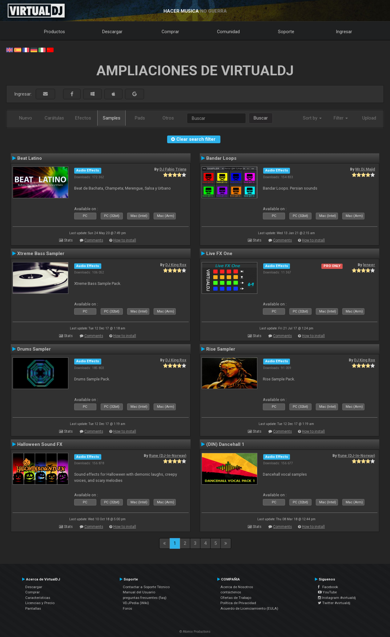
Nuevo (25, 118)
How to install (124, 240)
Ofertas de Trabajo (235, 598)
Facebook (328, 587)
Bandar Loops (221, 158)
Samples (111, 118)
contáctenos (230, 592)
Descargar (112, 31)
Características (37, 598)
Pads (140, 118)
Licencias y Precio (39, 603)
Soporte (286, 31)
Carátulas (54, 118)
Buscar (261, 118)
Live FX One (219, 253)
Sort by (312, 118)
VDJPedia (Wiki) (136, 603)
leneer (369, 265)
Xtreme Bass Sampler (40, 253)
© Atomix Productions (195, 632)
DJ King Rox (175, 265)
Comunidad (228, 31)
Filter (341, 118)
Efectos (83, 118)
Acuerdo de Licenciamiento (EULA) (249, 608)
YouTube (327, 592)
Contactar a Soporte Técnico (146, 587)
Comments (93, 240)
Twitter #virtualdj (334, 603)
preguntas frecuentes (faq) (145, 598)
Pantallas (33, 608)
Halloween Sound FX (39, 444)
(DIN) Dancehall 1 (225, 444)
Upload (369, 118)
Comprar (170, 31)
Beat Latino (29, 158)
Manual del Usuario (139, 592)
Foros (127, 608)
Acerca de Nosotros (236, 587)
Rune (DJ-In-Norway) (167, 456)
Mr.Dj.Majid (365, 169)
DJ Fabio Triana (172, 169)
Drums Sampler (34, 349)
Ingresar (344, 31)
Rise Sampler (220, 349)
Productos (54, 31)
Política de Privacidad (238, 603)
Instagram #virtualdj (337, 598)
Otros (168, 118)
